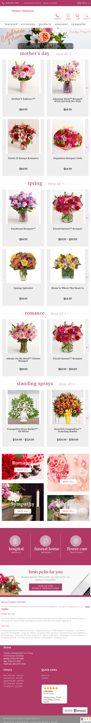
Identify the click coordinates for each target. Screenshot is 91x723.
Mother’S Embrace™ (23, 99)
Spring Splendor (23, 288)
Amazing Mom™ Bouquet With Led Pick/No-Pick (67, 100)
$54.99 (23, 298)
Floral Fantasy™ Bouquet (67, 228)
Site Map (54, 722)
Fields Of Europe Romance (23, 158)
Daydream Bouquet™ (23, 228)
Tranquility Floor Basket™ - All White (23, 430)
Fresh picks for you (45, 575)
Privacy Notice (22, 722)
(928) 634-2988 (12, 3)
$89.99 (23, 369)
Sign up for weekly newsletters (45, 587)
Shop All (62, 54)
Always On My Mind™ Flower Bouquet (23, 359)
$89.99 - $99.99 (67, 239)
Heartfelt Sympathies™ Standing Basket (67, 430)
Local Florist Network (39, 722)
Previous (3, 88)
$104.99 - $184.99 (67, 439)
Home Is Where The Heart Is (68, 288)
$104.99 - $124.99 (23, 439)
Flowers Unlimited (23, 10)
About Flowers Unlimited (13, 601)
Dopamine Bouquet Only (67, 158)
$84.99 (23, 109)
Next (87, 88)
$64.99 (68, 169)
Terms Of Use (9, 722)
